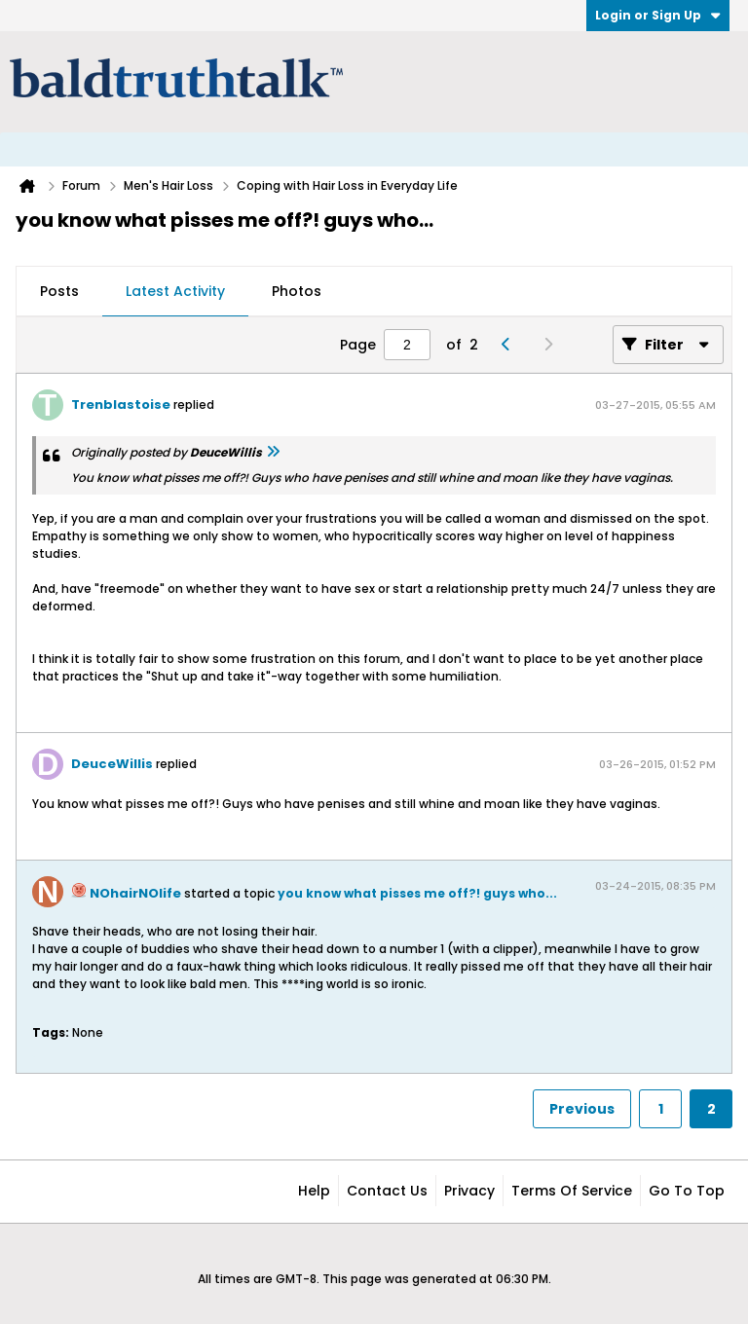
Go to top (687, 1190)
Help (314, 1190)
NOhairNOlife (135, 893)
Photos (296, 291)
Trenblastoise (120, 404)
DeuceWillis (112, 763)
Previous (582, 1109)
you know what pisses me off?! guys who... (417, 893)
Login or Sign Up (658, 15)
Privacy (469, 1190)
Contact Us (387, 1190)
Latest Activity (175, 291)
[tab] (59, 292)
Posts (59, 291)
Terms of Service (571, 1190)
